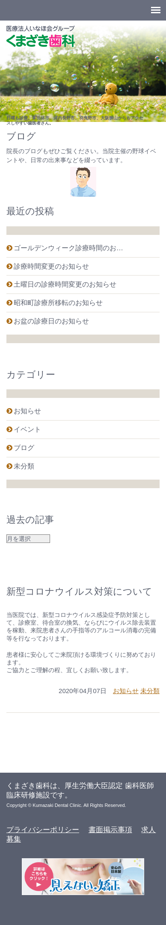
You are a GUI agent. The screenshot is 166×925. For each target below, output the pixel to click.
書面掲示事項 (110, 830)
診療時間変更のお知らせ (51, 266)
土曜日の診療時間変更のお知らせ (65, 284)
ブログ (24, 447)
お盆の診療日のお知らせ (51, 321)
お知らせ (27, 411)
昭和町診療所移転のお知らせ (58, 302)
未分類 (24, 466)
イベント (27, 429)
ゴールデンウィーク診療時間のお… (68, 248)
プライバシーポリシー (42, 830)
